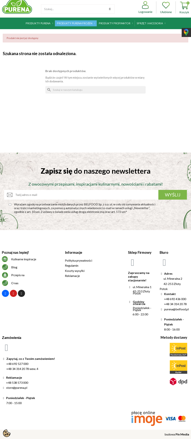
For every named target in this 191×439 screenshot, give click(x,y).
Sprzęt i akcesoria (151, 23)
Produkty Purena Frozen (76, 23)
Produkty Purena (39, 23)
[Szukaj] (95, 90)
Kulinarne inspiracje (23, 259)
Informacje (73, 252)
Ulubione (166, 7)
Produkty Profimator (116, 23)
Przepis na (17, 275)
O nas (14, 283)
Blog (14, 267)
